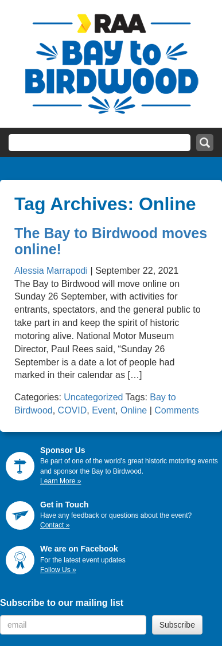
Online (133, 410)
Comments (176, 410)
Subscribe (177, 624)
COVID (72, 410)
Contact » (54, 525)
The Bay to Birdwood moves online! (110, 241)
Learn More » (60, 481)
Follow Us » (58, 570)
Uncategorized (93, 397)
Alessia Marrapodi (51, 270)
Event (103, 410)
